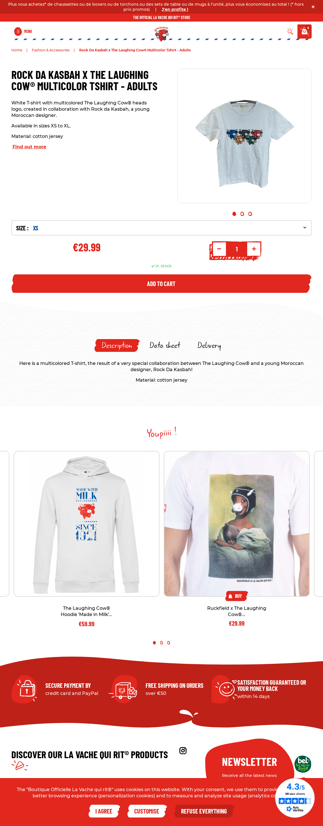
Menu (28, 31)
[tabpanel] (244, 136)
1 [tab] (234, 214)
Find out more (29, 147)
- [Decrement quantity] (219, 249)
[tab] (117, 345)
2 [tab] (242, 214)
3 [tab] (250, 214)
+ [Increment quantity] (254, 249)
